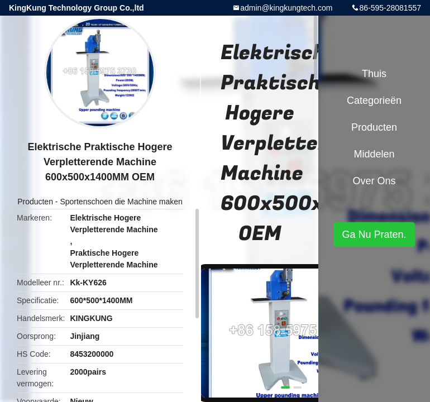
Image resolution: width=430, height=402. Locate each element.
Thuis (374, 73)
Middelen (373, 154)
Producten (35, 201)
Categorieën (374, 100)
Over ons (373, 180)
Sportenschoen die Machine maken (121, 201)
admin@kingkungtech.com (286, 7)
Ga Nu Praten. (374, 234)
